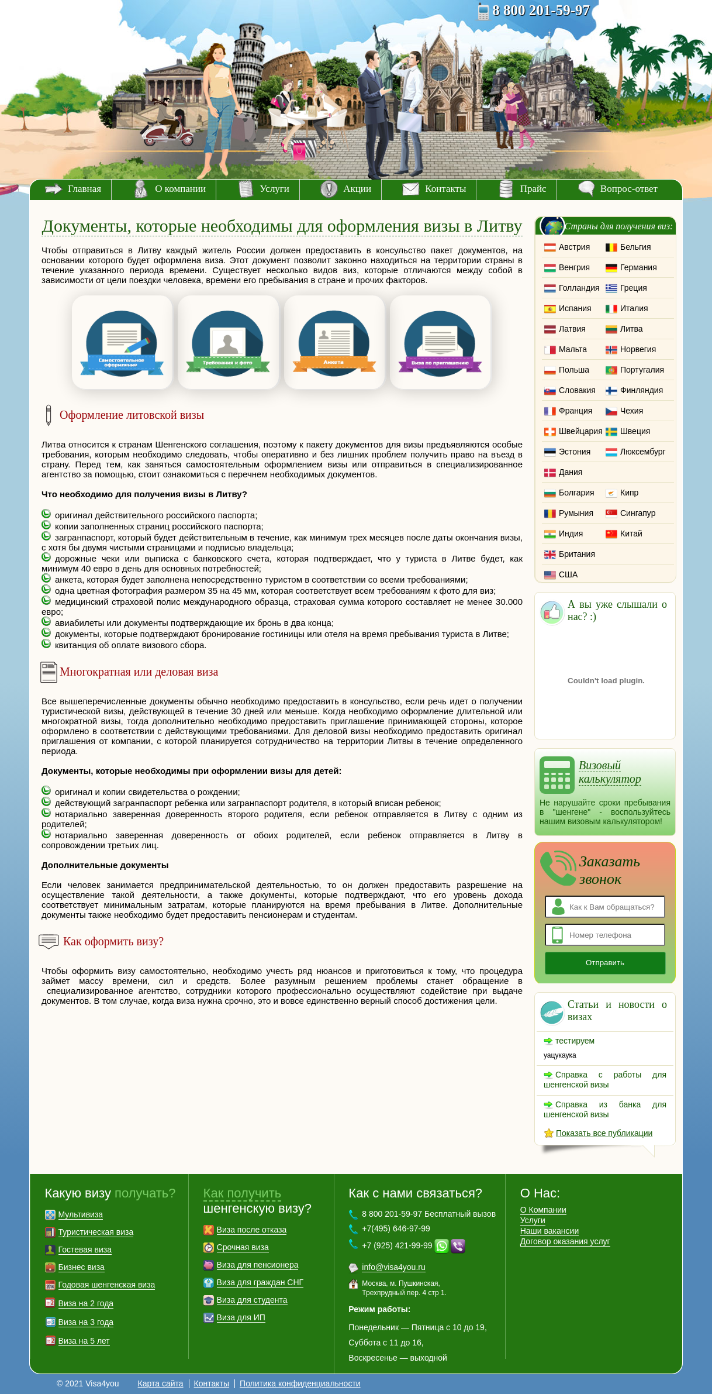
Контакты (445, 188)
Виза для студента (252, 1299)
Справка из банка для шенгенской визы (605, 1109)
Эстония (574, 451)
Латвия (572, 328)
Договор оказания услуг (565, 1241)
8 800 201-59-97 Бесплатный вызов (429, 1214)
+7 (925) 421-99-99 (397, 1245)
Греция (633, 287)
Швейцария (581, 431)
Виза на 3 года (86, 1322)
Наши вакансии (549, 1230)
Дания (570, 472)
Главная (84, 188)
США (568, 574)
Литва (631, 328)
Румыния (576, 513)
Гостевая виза (85, 1249)
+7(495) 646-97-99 (396, 1228)
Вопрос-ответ (629, 188)
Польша (574, 369)
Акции (357, 188)
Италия (634, 308)
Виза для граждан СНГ (260, 1282)
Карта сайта (161, 1383)
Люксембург (643, 451)
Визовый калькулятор (610, 772)
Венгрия (574, 267)
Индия (571, 533)
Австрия (574, 247)
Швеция (635, 431)
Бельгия (635, 247)
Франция (575, 410)
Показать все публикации (604, 1133)
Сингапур (637, 513)
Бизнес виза (81, 1267)
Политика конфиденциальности (300, 1383)
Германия (638, 267)
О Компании (543, 1209)
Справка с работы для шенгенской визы (605, 1079)
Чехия (631, 410)
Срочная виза (243, 1247)
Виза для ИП (241, 1317)
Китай (631, 533)
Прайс (533, 188)
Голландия (579, 287)
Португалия (642, 369)
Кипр (629, 492)
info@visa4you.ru (393, 1267)
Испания (575, 308)
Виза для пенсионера (258, 1264)
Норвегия (638, 349)
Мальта (573, 349)
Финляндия (641, 390)
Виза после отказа (252, 1229)
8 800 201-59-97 (541, 10)
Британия (577, 554)
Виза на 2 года (86, 1303)
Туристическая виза (96, 1232)
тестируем (575, 1040)
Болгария (577, 492)
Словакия (577, 390)
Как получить (242, 1193)
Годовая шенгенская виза (106, 1284)
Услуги (274, 188)
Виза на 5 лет (84, 1340)
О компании (180, 188)
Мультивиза (80, 1214)
